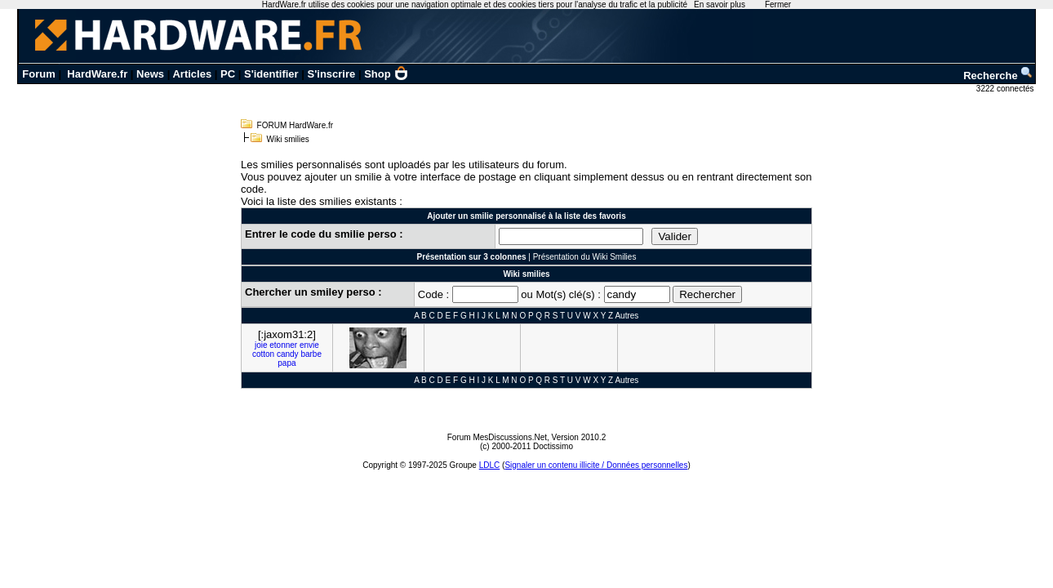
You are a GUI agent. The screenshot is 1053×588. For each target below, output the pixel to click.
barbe (311, 354)
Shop (386, 74)
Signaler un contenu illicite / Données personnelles (595, 465)
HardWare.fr (97, 74)
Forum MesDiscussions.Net (497, 437)
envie (309, 345)
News (150, 74)
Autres (626, 315)
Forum (38, 74)
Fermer (778, 4)
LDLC (489, 465)
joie (261, 345)
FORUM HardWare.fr (295, 125)
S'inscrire (332, 74)
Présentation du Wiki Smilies (585, 256)
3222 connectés (1006, 88)
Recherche (998, 75)
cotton (263, 354)
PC (227, 74)
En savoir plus (719, 4)
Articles (191, 74)
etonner (283, 345)
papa (286, 363)
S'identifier (271, 74)
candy (288, 354)
